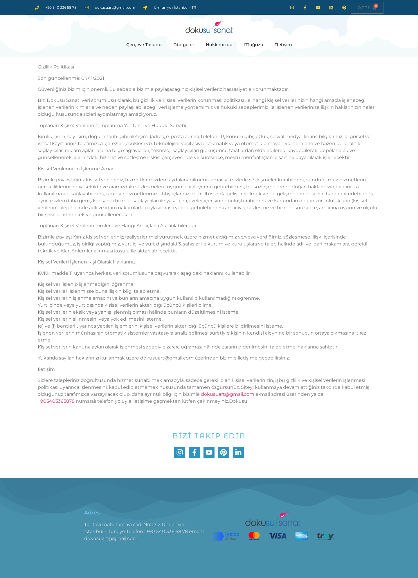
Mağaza (253, 44)
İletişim (283, 44)
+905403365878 (56, 401)
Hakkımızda (219, 44)
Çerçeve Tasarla (144, 44)
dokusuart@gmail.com (227, 394)
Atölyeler (183, 44)
